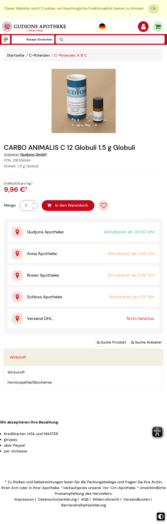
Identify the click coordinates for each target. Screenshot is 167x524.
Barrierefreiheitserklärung (83, 505)
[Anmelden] (143, 27)
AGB (85, 499)
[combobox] (110, 39)
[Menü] (5, 39)
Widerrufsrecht (106, 499)
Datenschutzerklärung (57, 499)
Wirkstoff (18, 357)
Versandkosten (136, 499)
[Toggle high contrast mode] (161, 516)
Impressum (24, 499)
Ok (153, 8)
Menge (10, 205)
